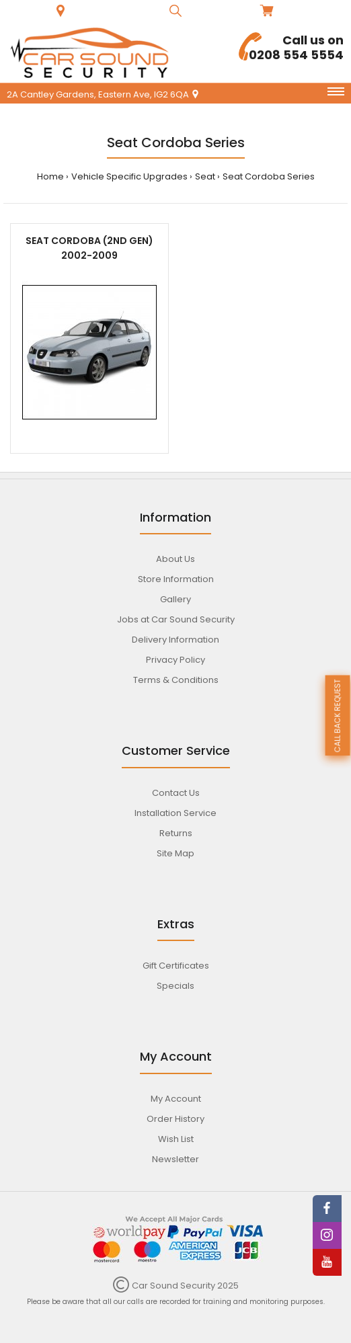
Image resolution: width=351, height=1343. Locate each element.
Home (50, 176)
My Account (176, 1098)
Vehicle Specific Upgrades (129, 176)
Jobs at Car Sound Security (176, 619)
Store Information (176, 579)
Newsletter (175, 1159)
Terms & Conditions (176, 680)
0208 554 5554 (291, 47)
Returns (175, 833)
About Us (175, 559)
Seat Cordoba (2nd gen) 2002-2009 (89, 248)
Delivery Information (175, 639)
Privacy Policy (175, 659)
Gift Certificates (176, 965)
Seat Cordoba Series (269, 176)
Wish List (176, 1139)
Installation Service (175, 813)
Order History (175, 1118)
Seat (205, 176)
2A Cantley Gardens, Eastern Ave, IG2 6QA (103, 94)
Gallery (175, 599)
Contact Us (176, 792)
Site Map (175, 853)
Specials (175, 985)
